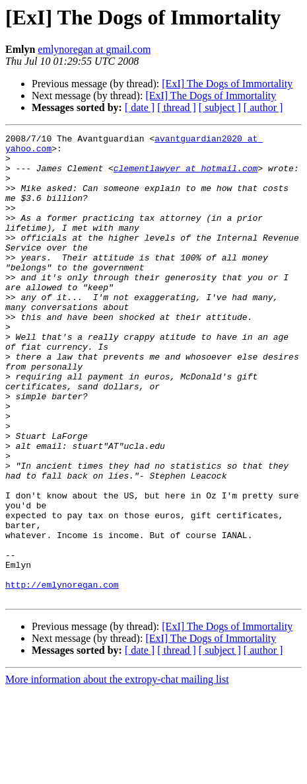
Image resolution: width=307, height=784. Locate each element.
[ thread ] (176, 107)
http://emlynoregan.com (62, 676)
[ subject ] (220, 107)
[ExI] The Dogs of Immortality (227, 83)
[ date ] (139, 107)
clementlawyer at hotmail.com (185, 176)
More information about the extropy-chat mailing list (117, 772)
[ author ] (263, 107)
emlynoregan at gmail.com (94, 49)
